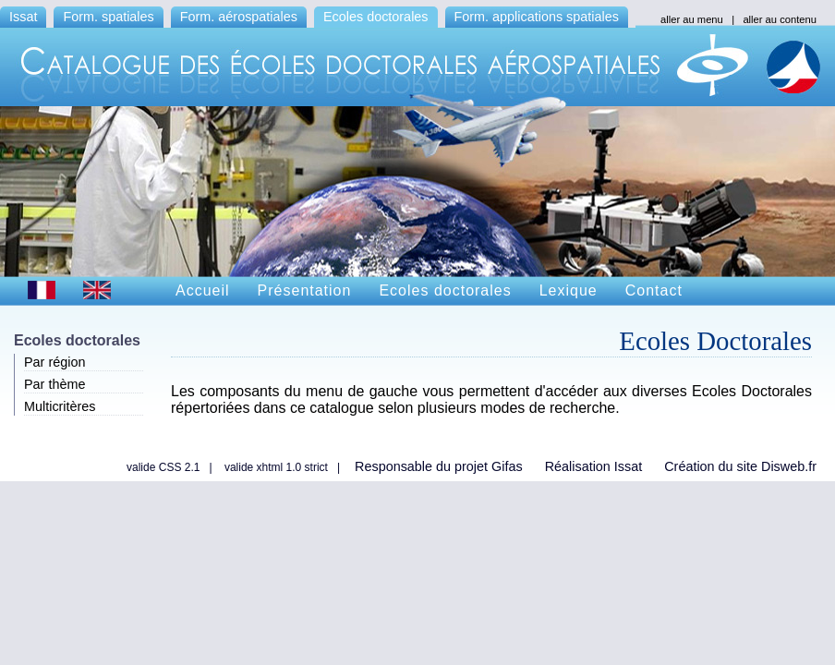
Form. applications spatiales (536, 16)
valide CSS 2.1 (163, 467)
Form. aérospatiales (238, 16)
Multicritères (60, 406)
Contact (654, 290)
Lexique (568, 290)
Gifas (507, 466)
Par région (54, 362)
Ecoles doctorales (376, 16)
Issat (23, 16)
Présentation (305, 290)
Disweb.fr (789, 466)
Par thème (54, 384)
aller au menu (691, 19)
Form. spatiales (108, 16)
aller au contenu (780, 19)
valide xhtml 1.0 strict (276, 467)
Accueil (202, 290)
